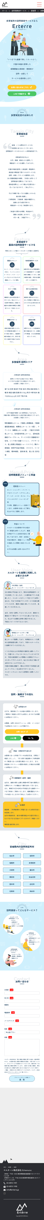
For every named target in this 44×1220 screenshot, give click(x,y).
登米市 (11, 884)
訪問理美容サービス (19, 11)
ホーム (4, 11)
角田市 (32, 891)
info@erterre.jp (13, 1189)
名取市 (32, 856)
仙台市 (11, 856)
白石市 (32, 884)
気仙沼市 (32, 877)
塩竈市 (11, 863)
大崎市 (11, 870)
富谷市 (32, 870)
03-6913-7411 (12, 1182)
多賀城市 (32, 863)
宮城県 (33, 11)
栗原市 (11, 877)
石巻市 (11, 891)
